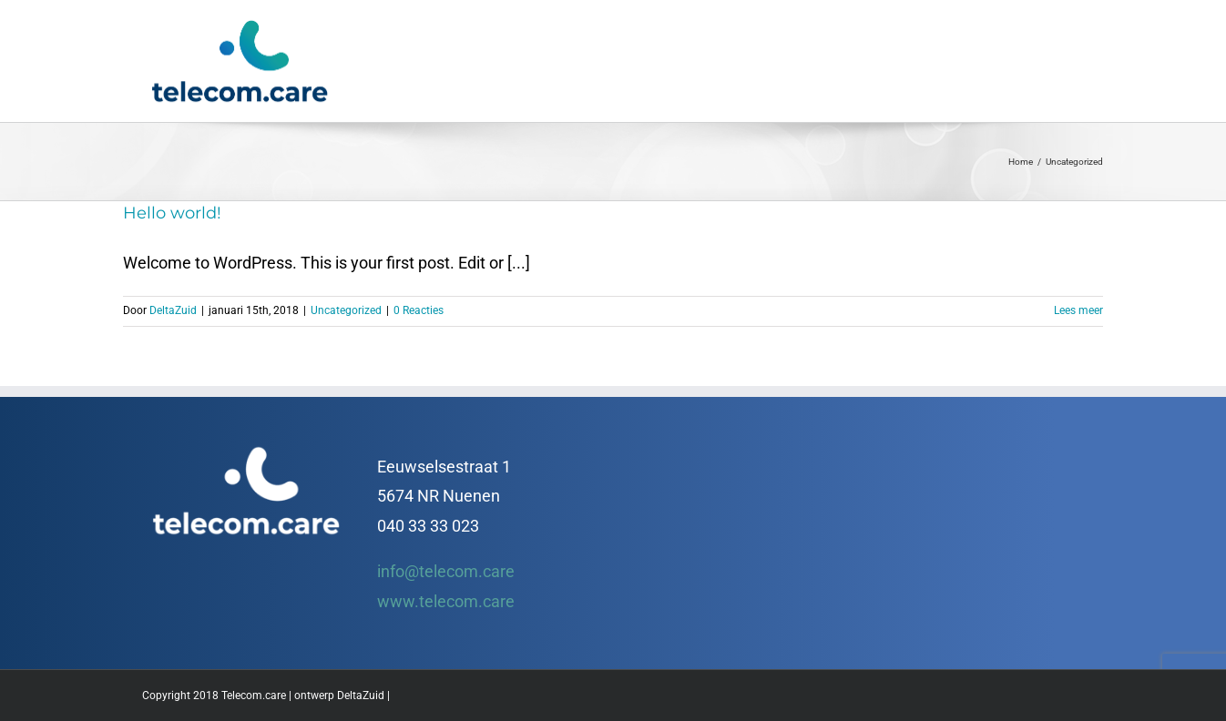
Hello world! (172, 213)
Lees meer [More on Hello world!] (1078, 310)
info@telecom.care (446, 571)
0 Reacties (418, 310)
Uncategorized (346, 310)
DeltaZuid (173, 310)
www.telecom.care (446, 601)
